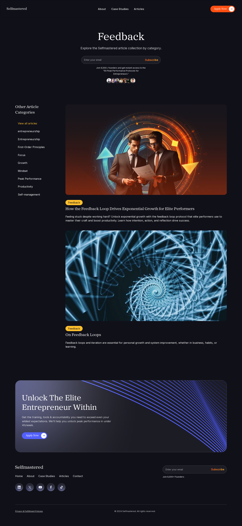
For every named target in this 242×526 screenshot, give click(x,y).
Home (19, 476)
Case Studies (46, 476)
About (30, 476)
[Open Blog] (146, 149)
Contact (78, 476)
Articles (64, 476)
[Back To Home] (16, 9)
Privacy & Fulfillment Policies (29, 511)
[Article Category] (35, 131)
